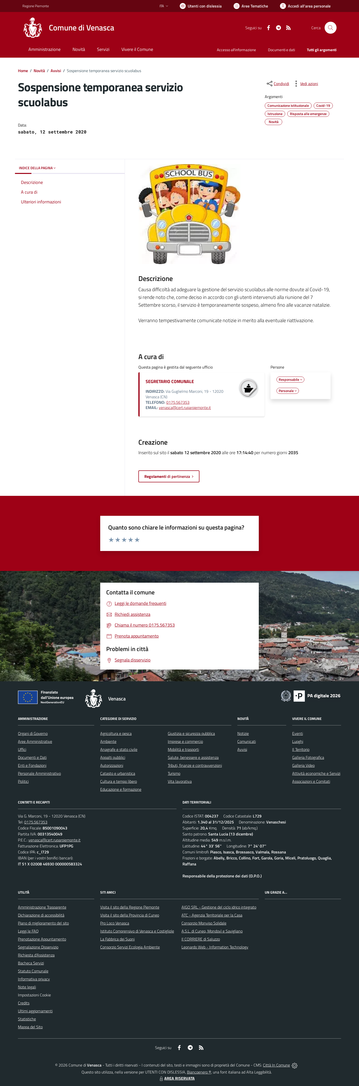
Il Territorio (300, 749)
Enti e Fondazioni (32, 765)
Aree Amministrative (35, 741)
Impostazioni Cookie (34, 995)
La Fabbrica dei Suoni (117, 939)
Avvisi (56, 71)
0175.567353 (177, 402)
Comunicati (246, 741)
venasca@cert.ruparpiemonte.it (185, 407)
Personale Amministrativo (39, 773)
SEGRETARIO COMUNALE (170, 381)
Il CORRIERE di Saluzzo (200, 939)
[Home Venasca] (68, 27)
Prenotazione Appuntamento (42, 939)
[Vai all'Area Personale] (305, 6)
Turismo (174, 773)
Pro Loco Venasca (114, 923)
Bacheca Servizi (31, 963)
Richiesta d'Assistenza (36, 955)
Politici (23, 781)
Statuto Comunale (33, 971)
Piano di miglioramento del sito (43, 923)
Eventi (297, 733)
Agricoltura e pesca (116, 733)
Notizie (243, 733)
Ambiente (108, 741)
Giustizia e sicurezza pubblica (191, 733)
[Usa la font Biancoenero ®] (201, 6)
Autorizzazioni (111, 765)
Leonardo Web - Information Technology (214, 947)
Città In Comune (276, 1065)
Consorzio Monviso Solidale (203, 923)
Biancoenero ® (199, 1072)
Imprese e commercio (185, 741)
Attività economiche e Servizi (316, 773)
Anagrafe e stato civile (118, 749)
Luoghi (297, 741)
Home (23, 71)
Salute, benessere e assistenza (193, 757)
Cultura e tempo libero (118, 781)
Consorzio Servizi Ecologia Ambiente (130, 947)
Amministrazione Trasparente (42, 907)
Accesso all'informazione (236, 50)
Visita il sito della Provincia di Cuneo (129, 915)
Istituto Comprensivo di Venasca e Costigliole (137, 931)
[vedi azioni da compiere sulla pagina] (305, 84)
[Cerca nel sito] (331, 28)
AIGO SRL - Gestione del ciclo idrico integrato (218, 907)
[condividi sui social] (277, 84)
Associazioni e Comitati (311, 781)
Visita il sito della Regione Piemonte (129, 907)
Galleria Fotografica (308, 757)
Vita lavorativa (180, 781)
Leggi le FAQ (28, 931)
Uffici (22, 749)
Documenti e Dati (32, 757)
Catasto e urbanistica (117, 773)
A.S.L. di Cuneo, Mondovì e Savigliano (212, 931)
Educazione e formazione (120, 789)
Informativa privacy (34, 979)
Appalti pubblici (112, 757)
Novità (39, 71)
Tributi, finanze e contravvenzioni (195, 765)
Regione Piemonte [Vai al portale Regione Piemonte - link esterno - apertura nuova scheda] (35, 5)
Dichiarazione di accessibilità (41, 915)
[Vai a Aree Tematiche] (251, 6)
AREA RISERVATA (176, 1078)
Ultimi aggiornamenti (35, 1011)
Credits (23, 1003)
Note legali (27, 987)
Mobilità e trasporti (183, 749)
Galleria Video (303, 765)
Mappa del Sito (30, 1027)
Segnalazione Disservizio (38, 947)
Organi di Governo (33, 733)
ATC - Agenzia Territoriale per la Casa (211, 915)
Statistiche (27, 1019)
